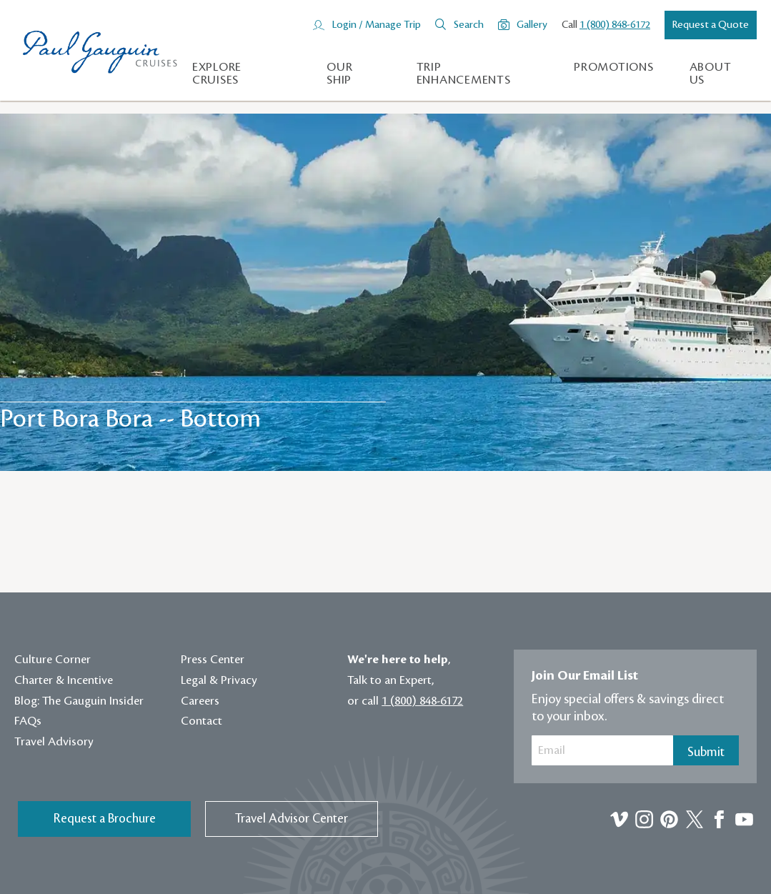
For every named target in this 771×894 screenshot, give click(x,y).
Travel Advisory (54, 741)
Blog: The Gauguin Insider (79, 701)
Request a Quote (710, 25)
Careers (200, 701)
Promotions (614, 67)
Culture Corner (52, 659)
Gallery (532, 25)
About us (711, 73)
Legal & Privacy (219, 680)
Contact (201, 721)
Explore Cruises (217, 73)
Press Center (212, 659)
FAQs (27, 721)
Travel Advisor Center (291, 818)
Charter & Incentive (63, 680)
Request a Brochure (105, 818)
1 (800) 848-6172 (615, 25)
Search (469, 25)
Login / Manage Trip (376, 25)
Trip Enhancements (464, 73)
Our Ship (339, 73)
